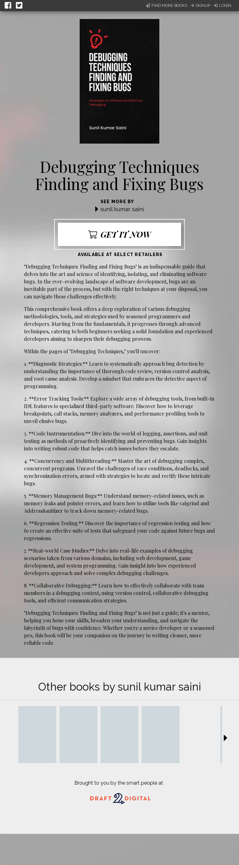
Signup (200, 5)
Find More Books (166, 5)
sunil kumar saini (122, 209)
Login (222, 5)
